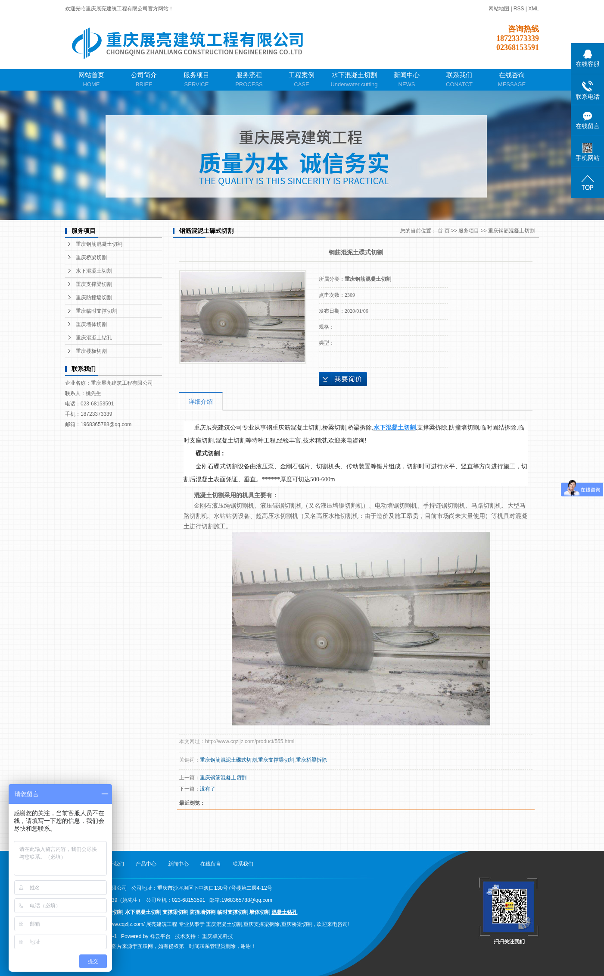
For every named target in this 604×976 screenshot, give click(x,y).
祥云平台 (160, 936)
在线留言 (210, 864)
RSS (519, 9)
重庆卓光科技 (217, 936)
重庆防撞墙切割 (94, 298)
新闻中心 (406, 79)
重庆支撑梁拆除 (261, 924)
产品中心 (146, 864)
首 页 (443, 231)
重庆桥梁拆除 (311, 760)
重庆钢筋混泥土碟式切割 (228, 760)
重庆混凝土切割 (224, 924)
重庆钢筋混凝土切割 (99, 244)
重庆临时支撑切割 (96, 311)
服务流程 (249, 79)
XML (533, 9)
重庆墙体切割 (91, 324)
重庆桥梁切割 (91, 257)
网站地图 (500, 9)
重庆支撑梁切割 (94, 284)
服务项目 (196, 79)
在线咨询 (512, 79)
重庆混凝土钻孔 (94, 338)
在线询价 (343, 379)
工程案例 (301, 79)
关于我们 (113, 864)
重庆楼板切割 (91, 351)
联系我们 (459, 79)
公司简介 (144, 79)
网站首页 (91, 79)
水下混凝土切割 (354, 79)
